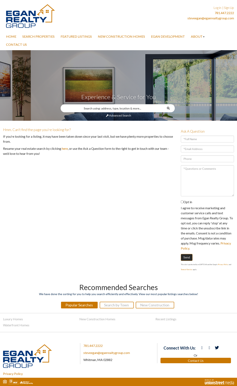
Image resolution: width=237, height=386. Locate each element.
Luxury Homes (13, 319)
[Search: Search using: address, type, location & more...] (113, 108)
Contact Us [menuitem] (16, 44)
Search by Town (116, 305)
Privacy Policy (223, 264)
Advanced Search (120, 115)
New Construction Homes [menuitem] (121, 36)
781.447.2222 (224, 13)
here (65, 148)
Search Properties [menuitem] (38, 36)
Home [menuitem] (11, 36)
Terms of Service (186, 269)
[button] (170, 108)
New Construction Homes (97, 319)
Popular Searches (79, 305)
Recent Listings (165, 319)
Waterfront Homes (16, 325)
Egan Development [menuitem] (168, 36)
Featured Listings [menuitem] (76, 36)
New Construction (154, 305)
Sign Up (229, 7)
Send (186, 257)
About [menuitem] (198, 36)
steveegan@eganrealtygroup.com (210, 18)
